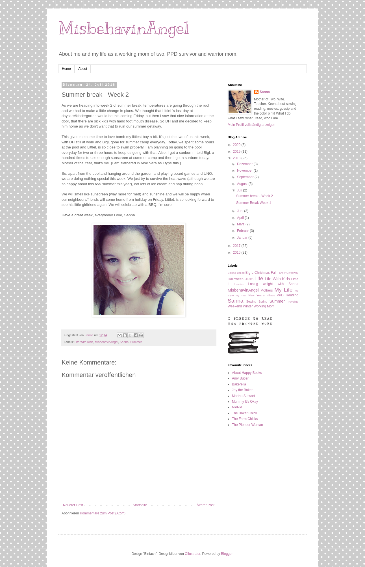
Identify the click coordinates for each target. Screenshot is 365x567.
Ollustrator (192, 554)
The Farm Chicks (245, 419)
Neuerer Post (73, 505)
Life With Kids (84, 342)
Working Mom (264, 306)
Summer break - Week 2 (254, 196)
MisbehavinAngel (123, 28)
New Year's (256, 295)
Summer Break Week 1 (253, 203)
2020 (237, 145)
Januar (242, 238)
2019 (237, 152)
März (241, 224)
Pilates (271, 295)
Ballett (241, 272)
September (246, 177)
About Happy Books (247, 373)
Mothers (266, 290)
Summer (136, 342)
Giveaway (292, 272)
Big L (249, 273)
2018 (237, 158)
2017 (237, 246)
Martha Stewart (243, 396)
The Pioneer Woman (247, 425)
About (82, 69)
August (243, 184)
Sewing (251, 301)
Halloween (236, 279)
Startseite (140, 505)
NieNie (237, 407)
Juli (240, 190)
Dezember (245, 164)
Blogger (227, 554)
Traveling (292, 301)
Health (249, 279)
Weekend (235, 306)
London (239, 284)
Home (66, 69)
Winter (248, 306)
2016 (237, 253)
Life (259, 278)
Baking (232, 272)
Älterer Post (205, 505)
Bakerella (239, 384)
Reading (292, 295)
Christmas (262, 273)
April (241, 218)
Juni (240, 211)
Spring (262, 301)
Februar (243, 231)
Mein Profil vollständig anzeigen (251, 125)
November (245, 171)
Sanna (124, 342)
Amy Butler (240, 378)
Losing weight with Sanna (273, 284)
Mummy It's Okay (245, 402)
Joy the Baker (242, 390)
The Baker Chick (244, 413)
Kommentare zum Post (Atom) (102, 513)
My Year (241, 295)
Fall (273, 273)
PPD (280, 295)
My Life (283, 290)
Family (281, 272)
